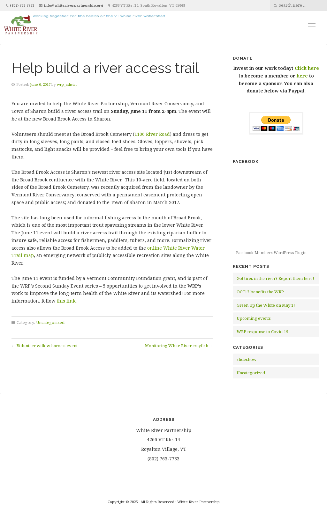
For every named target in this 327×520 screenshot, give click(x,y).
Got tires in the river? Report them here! (275, 278)
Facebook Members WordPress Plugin (271, 252)
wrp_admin (67, 84)
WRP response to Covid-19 (262, 331)
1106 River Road (152, 134)
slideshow (246, 359)
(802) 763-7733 (22, 5)
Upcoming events (254, 318)
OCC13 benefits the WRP (260, 292)
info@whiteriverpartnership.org (73, 5)
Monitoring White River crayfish (176, 345)
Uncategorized (50, 322)
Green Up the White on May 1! (266, 305)
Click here (307, 68)
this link (66, 301)
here (302, 76)
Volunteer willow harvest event (47, 345)
